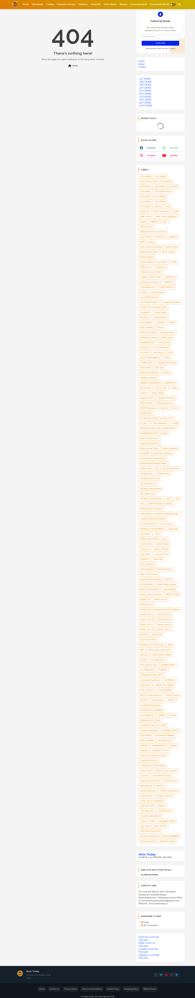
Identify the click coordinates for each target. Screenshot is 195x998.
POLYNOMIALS (146, 715)
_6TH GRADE (145, 93)
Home (26, 4)
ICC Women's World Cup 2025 (153, 418)
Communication (138, 4)
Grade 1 (174, 388)
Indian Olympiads (170, 448)
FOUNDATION (146, 363)
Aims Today (147, 854)
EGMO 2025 (167, 338)
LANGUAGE (173, 529)
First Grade (158, 353)
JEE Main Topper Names (151, 489)
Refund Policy (150, 989)
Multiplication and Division (152, 645)
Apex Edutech (146, 227)
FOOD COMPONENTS (150, 358)
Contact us (54, 989)
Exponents (145, 348)
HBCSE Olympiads (148, 408)
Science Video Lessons (166, 771)
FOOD (170, 353)
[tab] (25, 4)
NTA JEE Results (158, 660)
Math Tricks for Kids (149, 574)
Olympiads (37, 4)
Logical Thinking (160, 549)
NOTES (143, 660)
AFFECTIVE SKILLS (161, 212)
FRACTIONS (145, 368)
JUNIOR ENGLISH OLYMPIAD (160, 504)
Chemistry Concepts (149, 282)
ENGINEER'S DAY (147, 343)
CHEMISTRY (170, 277)
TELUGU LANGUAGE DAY (151, 816)
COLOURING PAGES (149, 302)
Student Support (164, 796)
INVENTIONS (146, 468)
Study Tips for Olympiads (151, 801)
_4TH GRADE (144, 88)
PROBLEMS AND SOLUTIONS (153, 725)
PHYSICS (144, 700)
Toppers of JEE (147, 821)
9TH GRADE (145, 207)
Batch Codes (172, 247)
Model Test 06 (164, 620)
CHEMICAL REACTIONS (150, 277)
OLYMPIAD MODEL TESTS (151, 675)
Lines (164, 539)
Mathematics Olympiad (150, 579)
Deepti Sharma (160, 317)
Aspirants (173, 237)
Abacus (123, 4)
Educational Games (149, 338)
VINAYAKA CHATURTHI (150, 831)
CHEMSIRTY (168, 282)
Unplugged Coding (166, 821)
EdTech (160, 327)
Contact (142, 67)
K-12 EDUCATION (148, 524)
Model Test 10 (164, 630)
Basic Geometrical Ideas (151, 247)
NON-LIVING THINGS (161, 655)
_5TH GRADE (144, 90)
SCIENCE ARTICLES (149, 761)
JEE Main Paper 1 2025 (150, 479)
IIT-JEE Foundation (158, 423)
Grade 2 (143, 393)
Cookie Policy (113, 989)
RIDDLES (144, 745)
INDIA (165, 433)
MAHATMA (158, 559)
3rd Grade (173, 186)
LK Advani (144, 549)
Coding (50, 4)
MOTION (144, 635)
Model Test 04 (164, 615)
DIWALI (172, 322)
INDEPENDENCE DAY (149, 433)
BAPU (142, 242)
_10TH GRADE (145, 105)
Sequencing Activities (150, 781)
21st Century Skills (148, 181)
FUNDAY (167, 373)
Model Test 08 (164, 625)
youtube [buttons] (174, 155)
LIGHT (157, 534)
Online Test (145, 685)
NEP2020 (144, 655)
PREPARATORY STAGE (150, 720)
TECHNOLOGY (165, 811)
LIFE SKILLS (145, 534)
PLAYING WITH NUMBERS (151, 710)
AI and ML (96, 4)
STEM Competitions (169, 791)
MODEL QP (145, 599)
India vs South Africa (149, 438)
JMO (177, 499)
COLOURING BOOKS (149, 297)
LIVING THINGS (162, 544)
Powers (172, 715)
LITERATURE (145, 544)
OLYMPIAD (162, 670)
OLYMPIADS (169, 680)
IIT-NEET (175, 423)
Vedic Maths (110, 4)
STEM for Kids (146, 796)
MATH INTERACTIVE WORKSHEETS (156, 569)
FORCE (167, 358)
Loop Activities (161, 554)
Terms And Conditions (92, 989)
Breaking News (147, 257)
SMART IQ (160, 786)
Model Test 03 (146, 615)
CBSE (174, 262)
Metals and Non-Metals (150, 594)
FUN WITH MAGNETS (149, 373)
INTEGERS (144, 453)
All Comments (149, 925)
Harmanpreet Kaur (165, 403)
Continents (145, 312)
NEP (142, 650)
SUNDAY (162, 806)
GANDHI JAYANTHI (148, 378)
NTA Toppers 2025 (148, 665)
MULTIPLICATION (148, 640)
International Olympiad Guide (153, 463)
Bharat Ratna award (149, 252)
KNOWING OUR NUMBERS (151, 529)
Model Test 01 (160, 599)
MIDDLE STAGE (172, 594)
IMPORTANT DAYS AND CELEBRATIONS (158, 428)
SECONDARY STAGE (162, 776)
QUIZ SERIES (146, 735)
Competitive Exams (171, 302)
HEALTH (164, 408)
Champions (161, 267)
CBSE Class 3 (146, 267)
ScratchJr (144, 776)
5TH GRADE (145, 197)
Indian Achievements (149, 443)
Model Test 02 (146, 604)
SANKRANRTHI (158, 745)
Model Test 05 (146, 620)
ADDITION (144, 212)
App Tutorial (145, 237)
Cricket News (160, 312)
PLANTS (171, 700)
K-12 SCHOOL (166, 524)
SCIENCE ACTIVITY (160, 751)
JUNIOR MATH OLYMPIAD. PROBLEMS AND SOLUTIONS (159, 514)
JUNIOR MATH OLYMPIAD (151, 509)
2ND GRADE (145, 186)
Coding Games (157, 292)
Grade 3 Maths (157, 393)
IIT (172, 418)
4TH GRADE (145, 191)
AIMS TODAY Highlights (166, 217)
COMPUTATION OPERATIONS (153, 307)
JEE (157, 468)
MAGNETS (144, 559)
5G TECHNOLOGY (163, 191)
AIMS (176, 212)
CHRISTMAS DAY (166, 287)
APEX (165, 222)
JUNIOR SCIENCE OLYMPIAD (152, 519)
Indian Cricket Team (149, 448)
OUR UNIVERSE (165, 690)
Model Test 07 (146, 625)
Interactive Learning (162, 453)
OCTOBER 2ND (147, 670)
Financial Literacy (66, 4)
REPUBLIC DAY (164, 740)
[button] (173, 4)
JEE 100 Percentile (171, 468)
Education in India (148, 332)
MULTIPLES (157, 635)
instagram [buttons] (151, 155)
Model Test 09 (147, 630)
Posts (145, 922)
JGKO (168, 499)
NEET (170, 645)
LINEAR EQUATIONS (149, 539)
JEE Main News (163, 474)
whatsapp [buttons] (173, 148)
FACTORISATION (161, 348)
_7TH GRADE (144, 97)
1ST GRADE (161, 176)
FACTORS (144, 353)
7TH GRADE (145, 202)
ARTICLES (160, 237)
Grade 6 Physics (147, 398)
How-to (175, 408)
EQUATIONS (164, 343)
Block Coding (168, 252)
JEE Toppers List (147, 494)
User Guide (145, 826)
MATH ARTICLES (147, 564)
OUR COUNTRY (147, 690)
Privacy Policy (70, 989)
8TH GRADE (160, 202)
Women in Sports (148, 841)
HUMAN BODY (146, 413)
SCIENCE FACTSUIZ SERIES (152, 766)
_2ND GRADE (145, 82)
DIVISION (160, 322)
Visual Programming (149, 836)
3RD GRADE (160, 186)
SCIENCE (144, 751)
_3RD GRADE (144, 84)
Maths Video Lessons (166, 584)
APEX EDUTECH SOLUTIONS (153, 232)
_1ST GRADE (144, 79)
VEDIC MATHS (160, 826)
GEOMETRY (170, 383)
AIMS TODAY (146, 217)
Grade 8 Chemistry (167, 398)
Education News (167, 332)
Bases (152, 242)
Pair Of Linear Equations (151, 695)
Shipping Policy (131, 989)
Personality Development (163, 4)
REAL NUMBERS (147, 740)
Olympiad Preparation (150, 680)
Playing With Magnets (150, 705)
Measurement (169, 589)
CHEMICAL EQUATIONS (150, 272)
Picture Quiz (157, 700)
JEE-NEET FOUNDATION (151, 499)
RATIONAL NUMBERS (165, 735)
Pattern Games (173, 695)
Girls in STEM (161, 388)
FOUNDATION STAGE (166, 363)
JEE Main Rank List (148, 484)
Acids (167, 207)
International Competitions (152, 458)
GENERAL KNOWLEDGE (150, 383)
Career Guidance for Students (153, 262)
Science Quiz (146, 771)
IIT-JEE (143, 423)
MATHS (168, 579)
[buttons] (156, 975)
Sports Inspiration (148, 791)
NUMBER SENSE (168, 665)
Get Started (145, 388)
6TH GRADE (160, 197)
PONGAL (161, 715)
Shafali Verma (170, 781)
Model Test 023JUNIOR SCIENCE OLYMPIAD (160, 610)
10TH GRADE (146, 176)
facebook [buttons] (151, 148)
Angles (143, 222)
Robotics (83, 4)
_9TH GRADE (144, 102)
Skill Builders (146, 786)
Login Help (145, 554)
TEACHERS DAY (147, 811)
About (141, 64)
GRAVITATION (146, 403)
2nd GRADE (166, 181)
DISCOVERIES (146, 322)
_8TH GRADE (145, 99)
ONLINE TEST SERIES (164, 685)
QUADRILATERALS (170, 730)
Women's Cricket (167, 841)
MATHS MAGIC (146, 584)
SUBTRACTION (147, 806)
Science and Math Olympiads (153, 756)
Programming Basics (149, 730)
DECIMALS (144, 317)
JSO (142, 504)
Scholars (173, 745)
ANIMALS (155, 222)
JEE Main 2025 (146, 474)
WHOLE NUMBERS (170, 836)
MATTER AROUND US (149, 589)
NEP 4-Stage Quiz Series (159, 650)
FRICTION (159, 368)
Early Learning (146, 327)
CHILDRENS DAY (147, 287)
